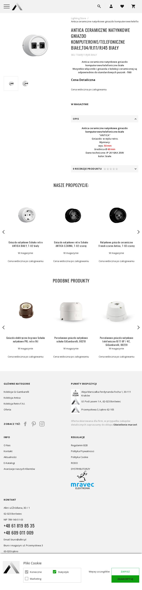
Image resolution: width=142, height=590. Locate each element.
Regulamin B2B (79, 445)
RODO (74, 463)
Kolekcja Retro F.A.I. (14, 403)
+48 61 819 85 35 (19, 525)
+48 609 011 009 (19, 532)
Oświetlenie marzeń (125, 424)
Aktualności (10, 457)
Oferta (7, 409)
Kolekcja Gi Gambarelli (16, 391)
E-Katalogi (9, 463)
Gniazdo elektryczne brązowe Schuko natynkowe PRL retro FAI (25, 339)
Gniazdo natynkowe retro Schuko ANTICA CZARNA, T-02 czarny (71, 243)
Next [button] (138, 232)
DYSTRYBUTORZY (80, 469)
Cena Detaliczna (83, 80)
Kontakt (8, 451)
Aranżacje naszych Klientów (19, 469)
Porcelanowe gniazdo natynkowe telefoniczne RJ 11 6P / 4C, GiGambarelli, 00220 (116, 341)
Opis (76, 118)
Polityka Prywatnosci (82, 451)
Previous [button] (3, 232)
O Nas (7, 445)
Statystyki (63, 572)
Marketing (35, 578)
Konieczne (36, 572)
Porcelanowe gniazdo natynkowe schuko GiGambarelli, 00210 (71, 339)
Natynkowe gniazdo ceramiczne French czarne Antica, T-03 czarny (117, 243)
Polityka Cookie (79, 457)
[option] (32, 45)
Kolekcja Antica (12, 397)
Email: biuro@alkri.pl (15, 539)
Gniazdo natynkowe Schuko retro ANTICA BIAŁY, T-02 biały (26, 243)
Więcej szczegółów (99, 571)
